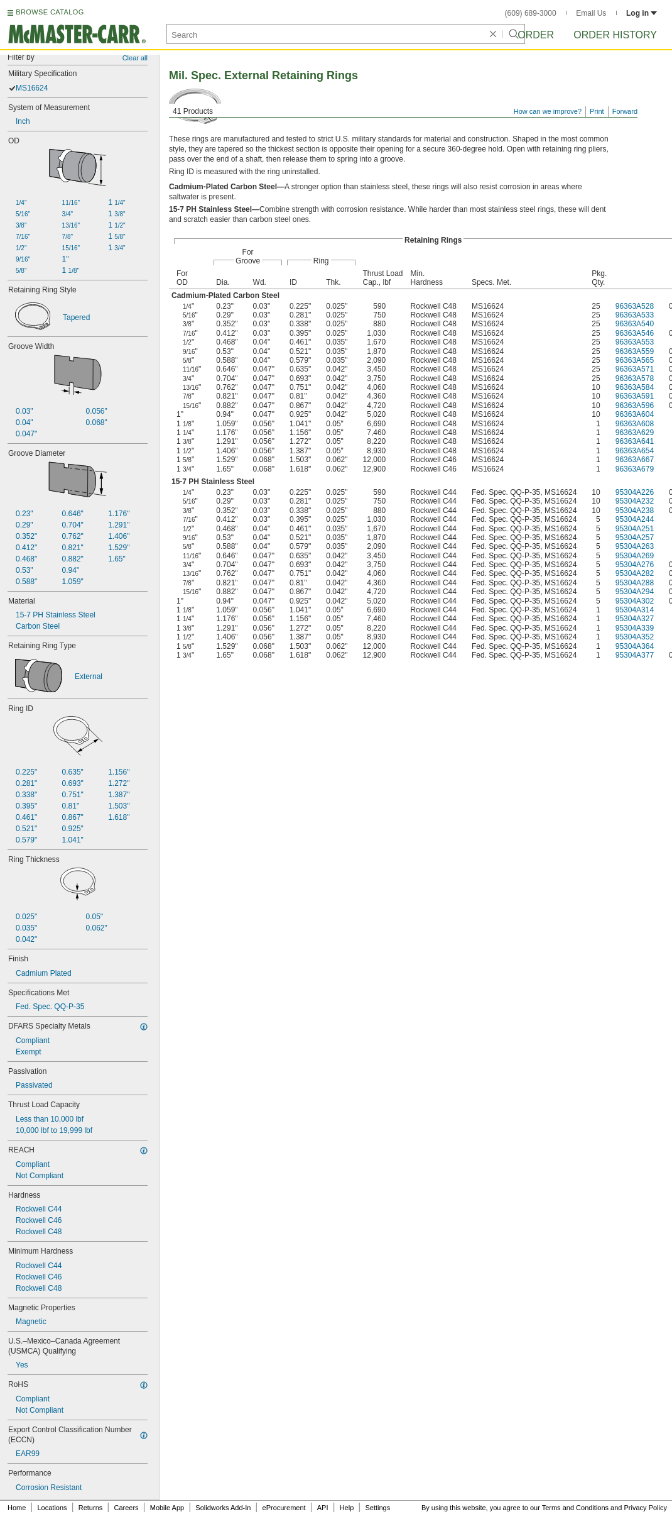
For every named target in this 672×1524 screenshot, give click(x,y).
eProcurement (284, 1507)
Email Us (591, 13)
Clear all (135, 58)
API (322, 1507)
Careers (126, 1507)
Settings (377, 1507)
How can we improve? (548, 111)
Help (347, 1507)
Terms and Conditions (575, 1507)
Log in (641, 13)
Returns (91, 1507)
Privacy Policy (645, 1507)
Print (597, 111)
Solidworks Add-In (223, 1507)
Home (17, 1507)
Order (536, 35)
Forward (624, 111)
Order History (615, 35)
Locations (52, 1507)
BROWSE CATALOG (50, 12)
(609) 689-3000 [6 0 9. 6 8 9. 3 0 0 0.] (530, 13)
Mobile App (167, 1507)
